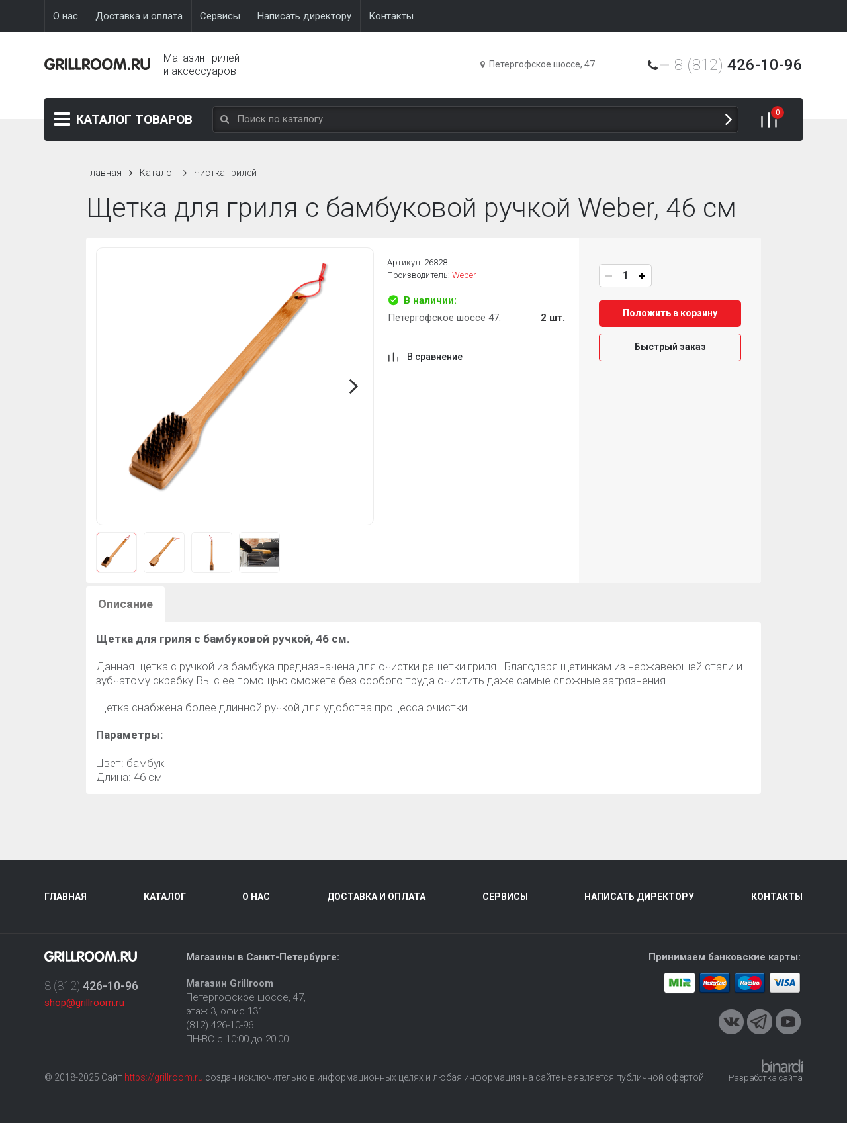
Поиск (728, 119)
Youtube (788, 1021)
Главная (104, 172)
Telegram (759, 1021)
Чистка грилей (225, 172)
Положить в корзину (670, 313)
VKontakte (731, 1021)
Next (354, 386)
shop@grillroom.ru (84, 1003)
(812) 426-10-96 (219, 1025)
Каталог (134, 119)
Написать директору (639, 896)
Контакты (777, 896)
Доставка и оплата (376, 896)
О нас (256, 896)
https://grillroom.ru (163, 1077)
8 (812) (738, 65)
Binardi (782, 1066)
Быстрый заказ (670, 346)
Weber (464, 275)
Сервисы (505, 896)
